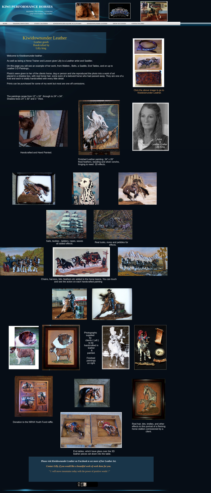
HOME (5, 23)
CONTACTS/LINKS (138, 23)
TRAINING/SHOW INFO (21, 23)
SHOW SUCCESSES (119, 23)
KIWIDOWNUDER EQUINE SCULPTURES (67, 23)
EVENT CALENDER (41, 23)
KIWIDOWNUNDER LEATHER (97, 23)
